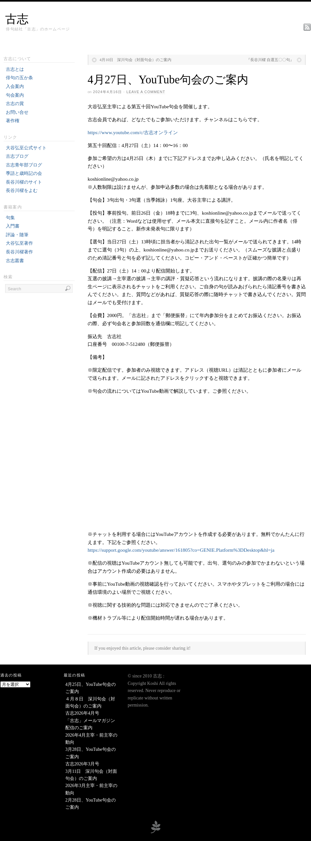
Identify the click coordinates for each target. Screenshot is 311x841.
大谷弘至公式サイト (26, 147)
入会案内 (15, 86)
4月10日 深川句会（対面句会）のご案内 (135, 60)
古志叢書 (15, 260)
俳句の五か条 (19, 77)
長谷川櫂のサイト (24, 182)
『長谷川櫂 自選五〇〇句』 (270, 60)
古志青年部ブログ (24, 165)
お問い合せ (17, 112)
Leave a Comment (145, 92)
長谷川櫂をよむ (22, 190)
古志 (16, 19)
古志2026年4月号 (82, 713)
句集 (10, 217)
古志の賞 (15, 103)
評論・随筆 (17, 234)
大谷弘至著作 (19, 243)
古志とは (15, 69)
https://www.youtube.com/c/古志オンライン (133, 132)
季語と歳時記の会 (24, 173)
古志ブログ (17, 156)
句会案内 (15, 95)
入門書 (12, 226)
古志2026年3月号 (82, 763)
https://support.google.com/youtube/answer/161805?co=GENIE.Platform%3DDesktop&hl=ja (181, 550)
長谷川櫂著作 (19, 252)
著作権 (12, 120)
